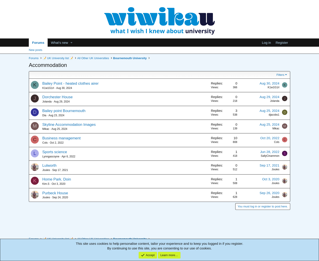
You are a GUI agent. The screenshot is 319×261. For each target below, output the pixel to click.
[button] (71, 42)
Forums (38, 42)
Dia (44, 115)
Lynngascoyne (50, 156)
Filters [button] (280, 74)
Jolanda (47, 101)
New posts (35, 50)
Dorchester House (57, 97)
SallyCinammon (270, 155)
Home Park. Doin (56, 179)
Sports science (54, 152)
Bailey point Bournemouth (64, 111)
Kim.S (45, 183)
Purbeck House (55, 193)
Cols (45, 142)
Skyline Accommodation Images (69, 124)
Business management (61, 138)
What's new (59, 42)
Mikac (45, 128)
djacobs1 (274, 114)
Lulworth (49, 165)
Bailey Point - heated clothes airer (70, 83)
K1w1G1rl (48, 88)
